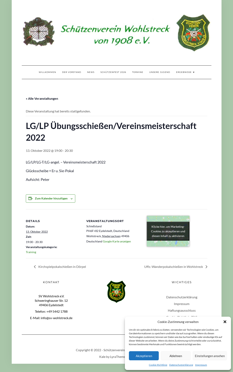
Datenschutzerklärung (181, 364)
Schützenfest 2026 (113, 72)
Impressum (201, 364)
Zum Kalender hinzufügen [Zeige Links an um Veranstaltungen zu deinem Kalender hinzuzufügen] (51, 198)
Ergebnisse (185, 72)
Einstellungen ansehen (210, 356)
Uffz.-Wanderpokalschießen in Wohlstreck (174, 266)
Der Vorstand (71, 72)
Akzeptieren (144, 356)
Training (31, 252)
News (90, 72)
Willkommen (47, 72)
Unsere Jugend (159, 72)
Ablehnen (175, 356)
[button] (225, 322)
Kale (102, 356)
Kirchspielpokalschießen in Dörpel (62, 266)
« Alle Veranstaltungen (42, 98)
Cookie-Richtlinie (158, 364)
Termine (137, 72)
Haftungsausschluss (182, 310)
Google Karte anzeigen (117, 241)
